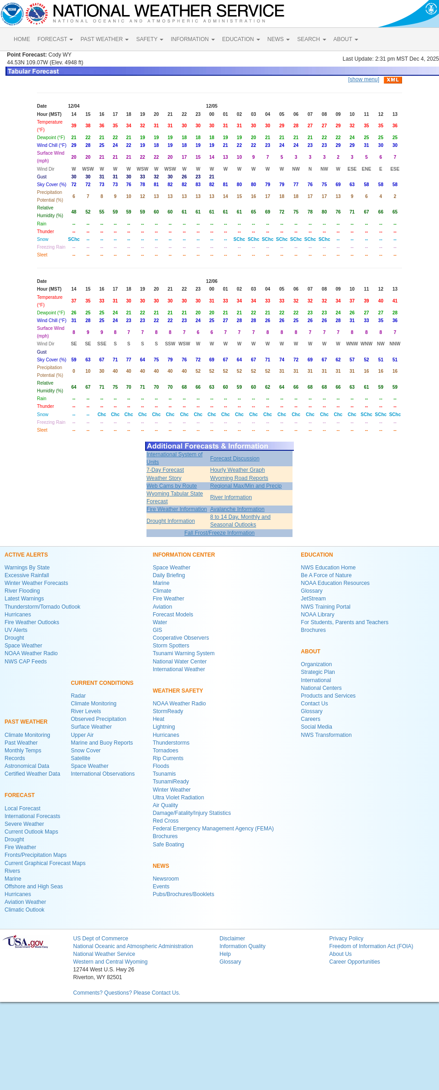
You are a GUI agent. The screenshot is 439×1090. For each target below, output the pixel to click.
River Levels (86, 711)
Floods (161, 766)
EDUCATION (241, 39)
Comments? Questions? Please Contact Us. (126, 993)
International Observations (103, 774)
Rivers (12, 871)
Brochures (165, 836)
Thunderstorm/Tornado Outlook (42, 607)
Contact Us (314, 703)
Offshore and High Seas (34, 886)
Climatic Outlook (24, 910)
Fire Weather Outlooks (32, 622)
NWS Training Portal (325, 607)
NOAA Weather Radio (31, 653)
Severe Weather (24, 824)
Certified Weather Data (32, 774)
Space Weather (23, 645)
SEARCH (311, 39)
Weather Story (163, 478)
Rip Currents (168, 758)
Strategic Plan (318, 672)
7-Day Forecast (165, 470)
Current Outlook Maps (31, 832)
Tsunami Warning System (184, 653)
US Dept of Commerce (100, 938)
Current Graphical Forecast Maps (45, 863)
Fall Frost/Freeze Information (219, 533)
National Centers (321, 688)
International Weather (179, 669)
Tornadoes (165, 750)
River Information (231, 497)
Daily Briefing (169, 575)
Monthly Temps (23, 750)
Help (225, 954)
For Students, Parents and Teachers (344, 622)
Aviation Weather (25, 902)
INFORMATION (192, 39)
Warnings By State (27, 567)
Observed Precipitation (98, 719)
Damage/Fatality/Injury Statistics (192, 813)
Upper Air (82, 735)
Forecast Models (173, 614)
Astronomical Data (27, 766)
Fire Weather (20, 847)
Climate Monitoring (27, 735)
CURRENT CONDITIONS (102, 683)
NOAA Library (317, 614)
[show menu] (363, 79)
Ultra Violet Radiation (178, 797)
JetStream (313, 598)
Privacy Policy (346, 938)
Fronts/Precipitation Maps (36, 855)
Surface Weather (91, 727)
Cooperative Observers (181, 638)
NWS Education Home (328, 567)
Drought (14, 638)
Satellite (80, 758)
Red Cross (166, 821)
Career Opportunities (354, 962)
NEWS (278, 39)
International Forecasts (32, 816)
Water (160, 622)
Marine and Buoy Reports (102, 743)
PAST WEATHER (104, 39)
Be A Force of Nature (326, 575)
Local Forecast (23, 808)
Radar (78, 696)
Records (15, 758)
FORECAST (55, 39)
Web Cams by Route (171, 486)
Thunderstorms (171, 743)
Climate (162, 591)
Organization (316, 664)
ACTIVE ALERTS (26, 555)
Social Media (316, 727)
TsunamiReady (171, 781)
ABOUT (346, 39)
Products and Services (328, 696)
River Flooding (22, 591)
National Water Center (180, 661)
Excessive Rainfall (27, 575)
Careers (310, 719)
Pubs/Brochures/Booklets (183, 894)
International (316, 680)
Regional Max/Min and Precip (246, 486)
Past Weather (21, 743)
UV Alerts (16, 630)
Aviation (162, 607)
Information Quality (243, 946)
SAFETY (149, 39)
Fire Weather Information (176, 509)
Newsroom (166, 879)
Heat (158, 719)
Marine (13, 879)
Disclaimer (232, 938)
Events (161, 886)
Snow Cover (85, 750)
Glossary (311, 591)
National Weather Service (104, 954)
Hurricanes (18, 614)
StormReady (168, 711)
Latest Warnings (24, 598)
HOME (22, 39)
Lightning (164, 727)
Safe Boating (168, 844)
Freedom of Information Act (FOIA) (371, 946)
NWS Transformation (326, 735)
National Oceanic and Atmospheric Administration (133, 946)
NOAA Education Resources (335, 583)
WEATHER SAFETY (178, 691)
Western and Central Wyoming (110, 962)
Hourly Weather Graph (237, 470)
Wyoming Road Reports (239, 478)
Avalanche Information (237, 509)
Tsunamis (164, 774)
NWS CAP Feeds (26, 661)
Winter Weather (172, 790)
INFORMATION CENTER (184, 555)
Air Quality (165, 805)
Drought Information (170, 521)
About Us (340, 954)
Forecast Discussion (235, 458)
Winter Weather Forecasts (36, 583)
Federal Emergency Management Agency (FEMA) (213, 828)
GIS (157, 630)
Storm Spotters (171, 645)
